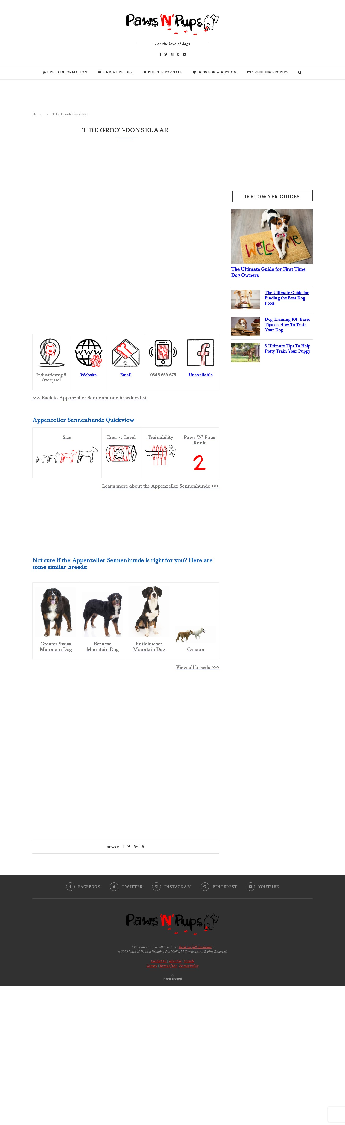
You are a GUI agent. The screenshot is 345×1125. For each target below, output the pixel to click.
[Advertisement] (125, 716)
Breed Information (65, 72)
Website (88, 375)
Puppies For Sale (163, 72)
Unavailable (201, 375)
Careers (152, 965)
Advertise (175, 961)
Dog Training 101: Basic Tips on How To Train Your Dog (287, 325)
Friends (189, 961)
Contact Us (159, 961)
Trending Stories (267, 72)
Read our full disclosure (195, 947)
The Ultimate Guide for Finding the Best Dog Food (287, 298)
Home (37, 114)
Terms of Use (168, 965)
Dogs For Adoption (214, 72)
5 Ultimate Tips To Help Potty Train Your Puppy (288, 348)
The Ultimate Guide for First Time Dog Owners (268, 272)
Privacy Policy (188, 965)
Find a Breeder (115, 72)
